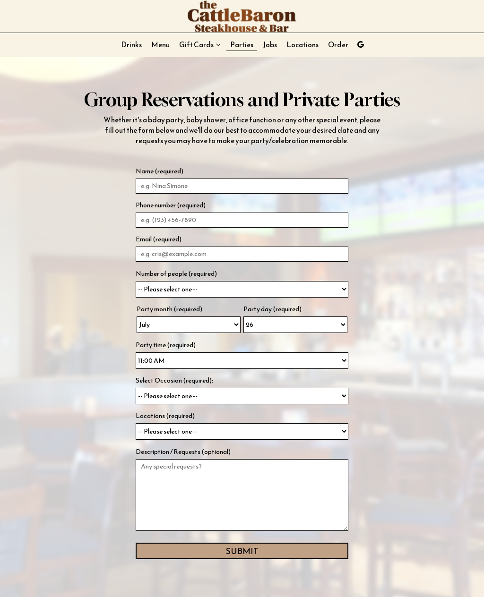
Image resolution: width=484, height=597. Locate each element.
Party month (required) (169, 309)
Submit (242, 551)
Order (338, 45)
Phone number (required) (171, 205)
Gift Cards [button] (200, 45)
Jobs (270, 45)
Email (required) (159, 239)
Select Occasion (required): (174, 380)
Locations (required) (165, 416)
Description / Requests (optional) (183, 452)
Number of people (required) (176, 274)
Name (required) (159, 171)
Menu (160, 45)
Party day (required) (272, 309)
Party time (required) (166, 345)
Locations (302, 45)
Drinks (131, 45)
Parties (241, 45)
